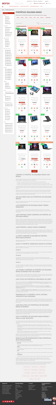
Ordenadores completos (6, 389)
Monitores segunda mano (34, 6)
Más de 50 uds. (9, 130)
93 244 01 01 (30, 1)
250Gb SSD (9, 55)
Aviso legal (17, 393)
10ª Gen (8, 116)
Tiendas (16, 398)
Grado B (8, 98)
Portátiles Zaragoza (41, 369)
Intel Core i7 (9, 34)
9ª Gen (7, 114)
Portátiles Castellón (25, 375)
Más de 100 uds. (9, 131)
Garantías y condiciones (19, 390)
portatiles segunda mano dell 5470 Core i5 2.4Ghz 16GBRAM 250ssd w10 (47, 127)
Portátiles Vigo (33, 372)
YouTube (9, 401)
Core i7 (26, 17)
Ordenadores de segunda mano (7, 385)
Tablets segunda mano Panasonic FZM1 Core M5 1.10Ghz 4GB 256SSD (34, 71)
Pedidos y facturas (31, 386)
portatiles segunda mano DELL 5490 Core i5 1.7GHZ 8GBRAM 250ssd (22, 41)
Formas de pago (17, 392)
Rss (7, 401)
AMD (38, 17)
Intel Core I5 (9, 32)
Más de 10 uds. (9, 123)
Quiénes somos (17, 385)
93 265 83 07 (40, 1)
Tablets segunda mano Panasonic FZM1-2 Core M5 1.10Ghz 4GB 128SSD (47, 71)
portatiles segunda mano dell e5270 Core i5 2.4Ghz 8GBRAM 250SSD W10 (47, 99)
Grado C (8, 99)
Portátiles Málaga (34, 369)
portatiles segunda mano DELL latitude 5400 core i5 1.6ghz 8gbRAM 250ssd (34, 41)
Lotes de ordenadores (5, 390)
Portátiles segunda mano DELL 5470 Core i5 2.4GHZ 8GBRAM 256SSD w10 (22, 99)
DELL (8, 18)
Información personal (32, 385)
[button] (2, 6)
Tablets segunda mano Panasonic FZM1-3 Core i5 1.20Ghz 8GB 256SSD (22, 71)
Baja (7, 84)
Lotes (41, 6)
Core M (8, 29)
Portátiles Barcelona (34, 366)
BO (5, 3)
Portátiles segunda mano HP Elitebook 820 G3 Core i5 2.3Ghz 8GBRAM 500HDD (22, 127)
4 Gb (7, 39)
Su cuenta (31, 383)
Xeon (35, 17)
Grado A (8, 96)
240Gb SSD (8, 52)
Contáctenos (17, 397)
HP (7, 20)
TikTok (13, 401)
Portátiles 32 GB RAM (34, 375)
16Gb (8, 43)
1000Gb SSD (9, 65)
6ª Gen (8, 109)
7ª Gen (8, 111)
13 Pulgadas (9, 70)
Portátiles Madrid (43, 366)
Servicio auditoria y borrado (6, 393)
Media (8, 86)
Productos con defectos (5, 392)
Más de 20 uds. (9, 125)
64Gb (7, 46)
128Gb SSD (8, 50)
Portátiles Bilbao (27, 372)
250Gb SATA (9, 53)
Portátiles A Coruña (41, 372)
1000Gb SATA (9, 63)
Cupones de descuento (32, 389)
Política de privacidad (18, 396)
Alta (7, 83)
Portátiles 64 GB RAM (43, 375)
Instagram (11, 401)
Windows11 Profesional (9, 105)
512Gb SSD (8, 61)
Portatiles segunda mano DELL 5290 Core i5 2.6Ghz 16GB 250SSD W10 (47, 41)
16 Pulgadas (8, 75)
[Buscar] (23, 3)
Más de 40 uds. (9, 128)
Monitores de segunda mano (6, 388)
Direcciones (30, 388)
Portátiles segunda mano (24, 6)
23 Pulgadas (8, 77)
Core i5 (22, 17)
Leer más (45, 15)
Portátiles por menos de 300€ (34, 378)
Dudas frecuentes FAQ (18, 386)
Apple (7, 16)
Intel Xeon (8, 35)
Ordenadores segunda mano (14, 6)
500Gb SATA (8, 58)
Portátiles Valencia (26, 366)
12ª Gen (8, 119)
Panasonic (8, 23)
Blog (16, 388)
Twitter (5, 401)
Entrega (16, 389)
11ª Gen (8, 117)
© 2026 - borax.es (28, 403)
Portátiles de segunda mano (6, 386)
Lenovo (8, 21)
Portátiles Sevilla (27, 369)
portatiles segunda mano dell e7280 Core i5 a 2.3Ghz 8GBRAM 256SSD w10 (21, 156)
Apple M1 (42, 17)
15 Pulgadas (9, 74)
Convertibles (48, 17)
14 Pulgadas (9, 72)
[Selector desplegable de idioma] (47, 1)
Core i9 (8, 30)
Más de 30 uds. (9, 126)
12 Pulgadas (9, 69)
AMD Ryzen (8, 27)
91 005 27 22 (35, 1)
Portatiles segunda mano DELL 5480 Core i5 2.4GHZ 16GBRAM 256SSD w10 (34, 156)
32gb (7, 44)
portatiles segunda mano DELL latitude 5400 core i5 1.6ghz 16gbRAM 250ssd (47, 156)
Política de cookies (18, 394)
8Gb (7, 41)
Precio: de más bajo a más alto (46, 23)
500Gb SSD (8, 60)
